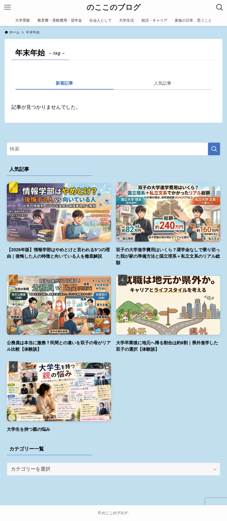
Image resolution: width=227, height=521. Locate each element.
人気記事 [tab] (162, 83)
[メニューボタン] (7, 7)
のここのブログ (114, 7)
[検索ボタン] (219, 7)
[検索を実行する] (214, 148)
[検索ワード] (113, 148)
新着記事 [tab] (64, 83)
